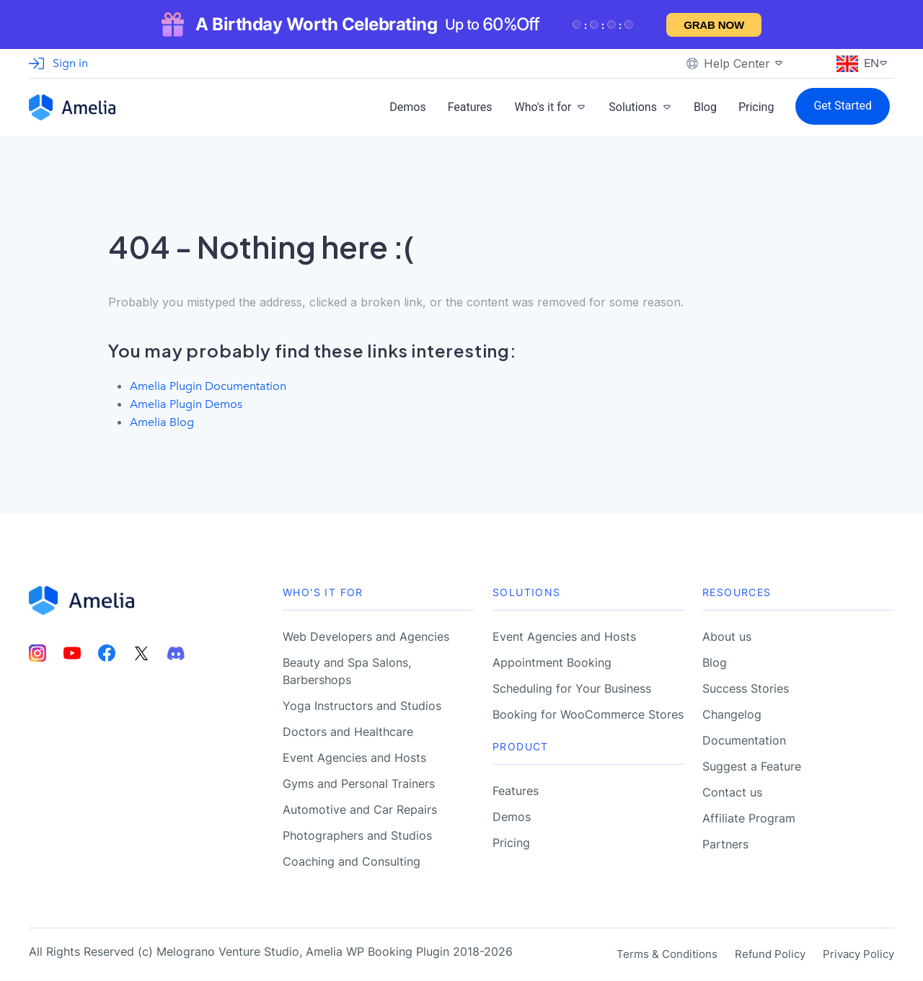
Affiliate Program (748, 819)
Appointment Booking (552, 663)
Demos (407, 107)
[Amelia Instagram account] (37, 654)
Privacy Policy (858, 955)
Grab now (714, 25)
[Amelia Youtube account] (72, 654)
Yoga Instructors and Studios (362, 706)
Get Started (842, 105)
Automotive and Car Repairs (360, 810)
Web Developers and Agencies (366, 637)
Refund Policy (770, 955)
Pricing (756, 107)
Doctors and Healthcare (348, 732)
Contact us (732, 793)
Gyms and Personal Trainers (359, 784)
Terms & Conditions (667, 955)
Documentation (744, 741)
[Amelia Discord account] (176, 654)
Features (470, 107)
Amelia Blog (162, 422)
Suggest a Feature (751, 767)
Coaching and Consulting (351, 862)
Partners (725, 845)
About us (726, 637)
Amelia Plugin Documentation (208, 386)
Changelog (731, 715)
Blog (705, 107)
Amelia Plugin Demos (186, 404)
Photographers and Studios (357, 836)
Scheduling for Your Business (572, 689)
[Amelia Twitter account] (141, 654)
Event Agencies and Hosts (354, 758)
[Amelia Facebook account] (106, 654)
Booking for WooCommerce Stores (588, 715)
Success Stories (745, 689)
